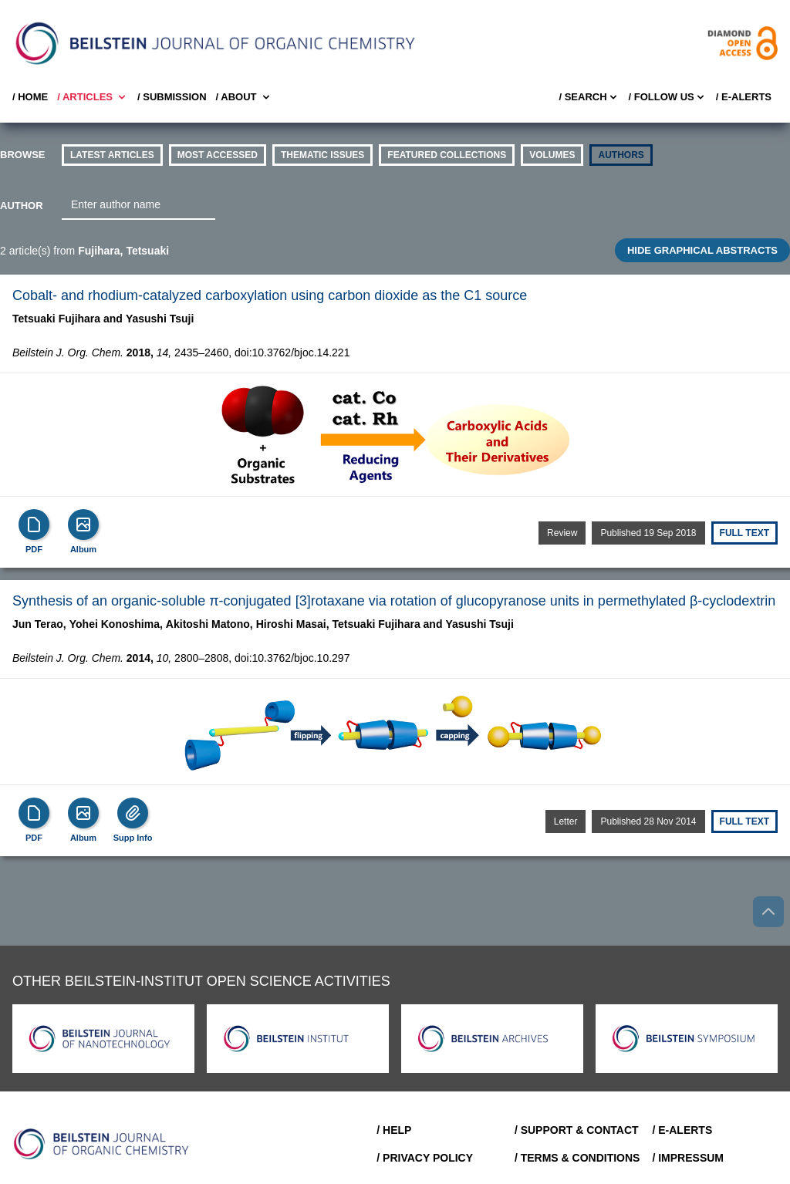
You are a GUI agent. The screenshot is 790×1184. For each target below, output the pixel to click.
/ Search (589, 97)
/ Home (30, 97)
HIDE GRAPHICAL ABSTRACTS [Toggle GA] (702, 250)
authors (620, 155)
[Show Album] (83, 524)
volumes (552, 155)
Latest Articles (112, 155)
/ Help (393, 1130)
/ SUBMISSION (172, 97)
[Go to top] (768, 911)
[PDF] (34, 524)
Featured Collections (446, 155)
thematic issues (322, 155)
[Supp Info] (132, 813)
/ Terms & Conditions (577, 1158)
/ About (244, 97)
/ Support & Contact (577, 1130)
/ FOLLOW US (668, 97)
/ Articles (92, 97)
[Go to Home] (101, 1143)
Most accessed (217, 155)
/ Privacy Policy (424, 1158)
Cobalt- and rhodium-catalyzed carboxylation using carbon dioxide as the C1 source (269, 295)
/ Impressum (688, 1158)
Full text (744, 533)
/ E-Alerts (743, 97)
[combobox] (138, 205)
